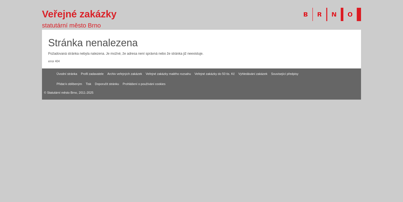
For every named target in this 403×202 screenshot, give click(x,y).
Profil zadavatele (92, 73)
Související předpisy (284, 73)
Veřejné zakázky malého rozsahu (168, 73)
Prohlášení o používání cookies (144, 84)
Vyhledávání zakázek (253, 73)
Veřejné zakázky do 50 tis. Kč (215, 73)
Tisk (88, 84)
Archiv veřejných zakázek (124, 73)
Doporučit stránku (107, 84)
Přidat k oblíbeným (69, 84)
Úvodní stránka (67, 73)
